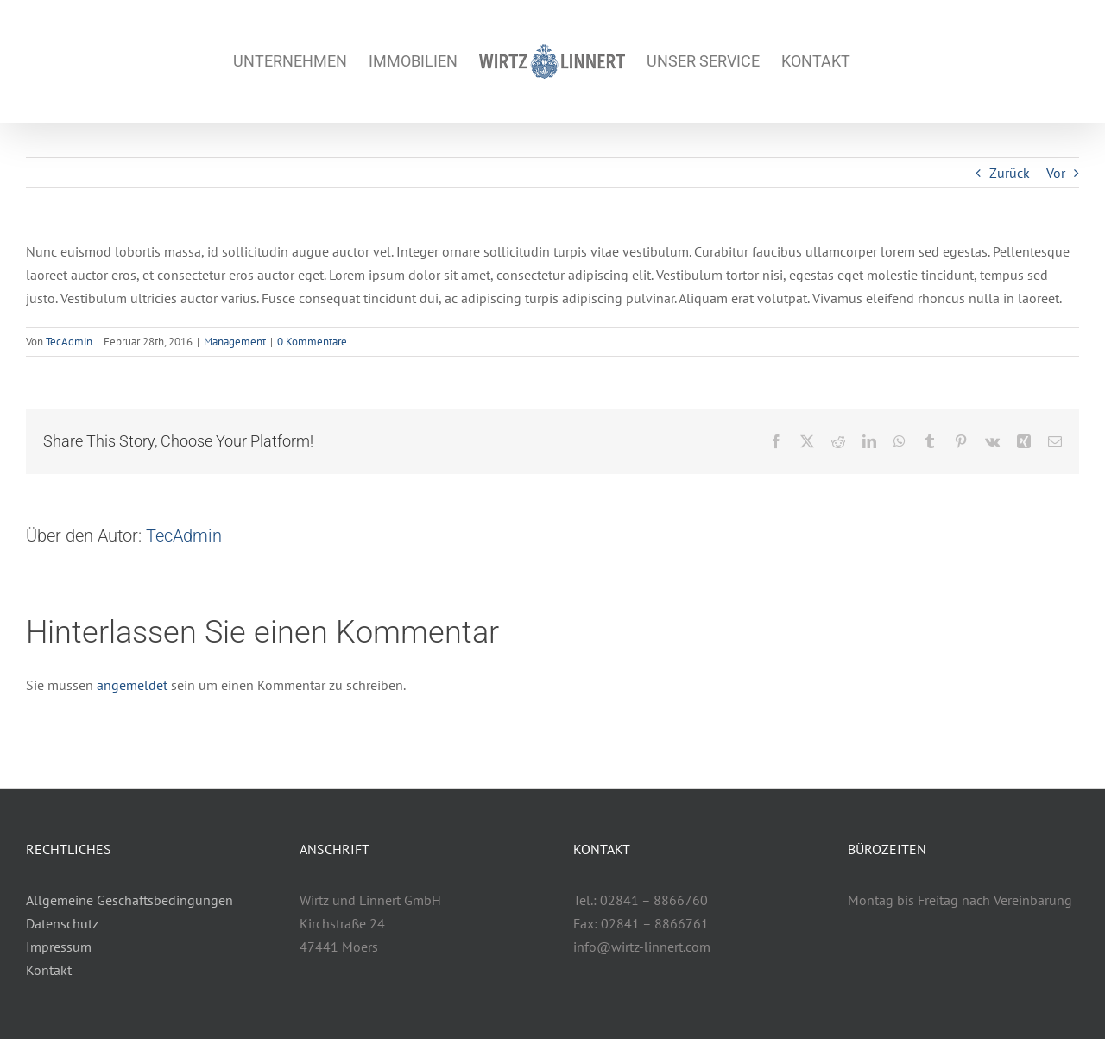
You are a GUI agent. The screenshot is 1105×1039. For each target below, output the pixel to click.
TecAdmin (69, 341)
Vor (1055, 172)
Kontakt (49, 970)
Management (235, 341)
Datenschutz (62, 923)
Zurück (1009, 172)
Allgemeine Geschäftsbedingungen (129, 900)
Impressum (59, 946)
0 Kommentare (312, 341)
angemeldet (132, 685)
